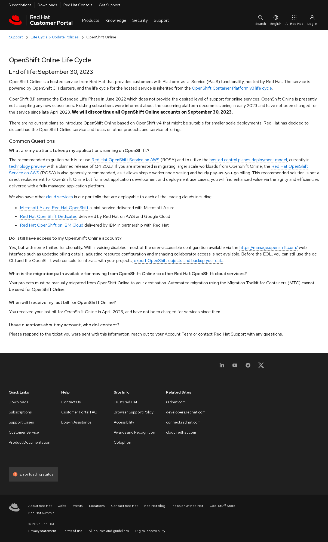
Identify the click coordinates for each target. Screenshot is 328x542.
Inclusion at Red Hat (187, 506)
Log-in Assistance (76, 422)
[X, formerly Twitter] (261, 365)
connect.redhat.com (183, 422)
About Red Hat (40, 506)
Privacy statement (42, 531)
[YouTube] (235, 368)
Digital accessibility (150, 531)
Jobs (62, 506)
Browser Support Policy (134, 412)
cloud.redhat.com (181, 432)
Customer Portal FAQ (79, 412)
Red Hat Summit (41, 513)
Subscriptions (19, 4)
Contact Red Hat (124, 506)
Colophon (122, 442)
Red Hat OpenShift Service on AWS (125, 160)
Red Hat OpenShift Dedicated (49, 216)
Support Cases (21, 422)
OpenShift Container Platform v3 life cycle (232, 88)
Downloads (47, 4)
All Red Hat (294, 20)
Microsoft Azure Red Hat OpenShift (54, 208)
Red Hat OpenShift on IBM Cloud (51, 225)
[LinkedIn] (222, 368)
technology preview (27, 166)
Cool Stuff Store (222, 506)
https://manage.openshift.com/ (269, 247)
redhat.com (176, 402)
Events (77, 506)
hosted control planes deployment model (248, 160)
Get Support (109, 4)
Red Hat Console (78, 4)
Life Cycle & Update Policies (54, 37)
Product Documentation (29, 442)
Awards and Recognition (134, 432)
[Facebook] (248, 368)
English (275, 20)
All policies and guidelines (109, 531)
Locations (97, 506)
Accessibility (124, 422)
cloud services (59, 197)
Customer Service (24, 432)
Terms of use (72, 531)
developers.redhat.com (186, 412)
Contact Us (71, 402)
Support (16, 37)
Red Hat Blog (154, 506)
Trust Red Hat (125, 402)
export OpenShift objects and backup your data (178, 260)
